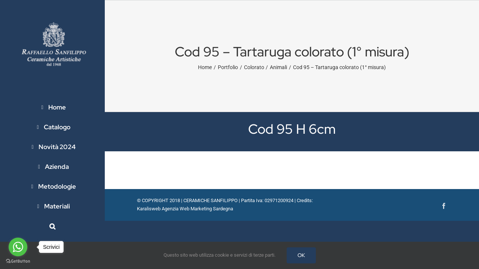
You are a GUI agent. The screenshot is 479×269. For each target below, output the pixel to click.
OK (301, 255)
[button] (52, 226)
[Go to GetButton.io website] (18, 261)
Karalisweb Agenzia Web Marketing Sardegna (185, 208)
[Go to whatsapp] (18, 247)
